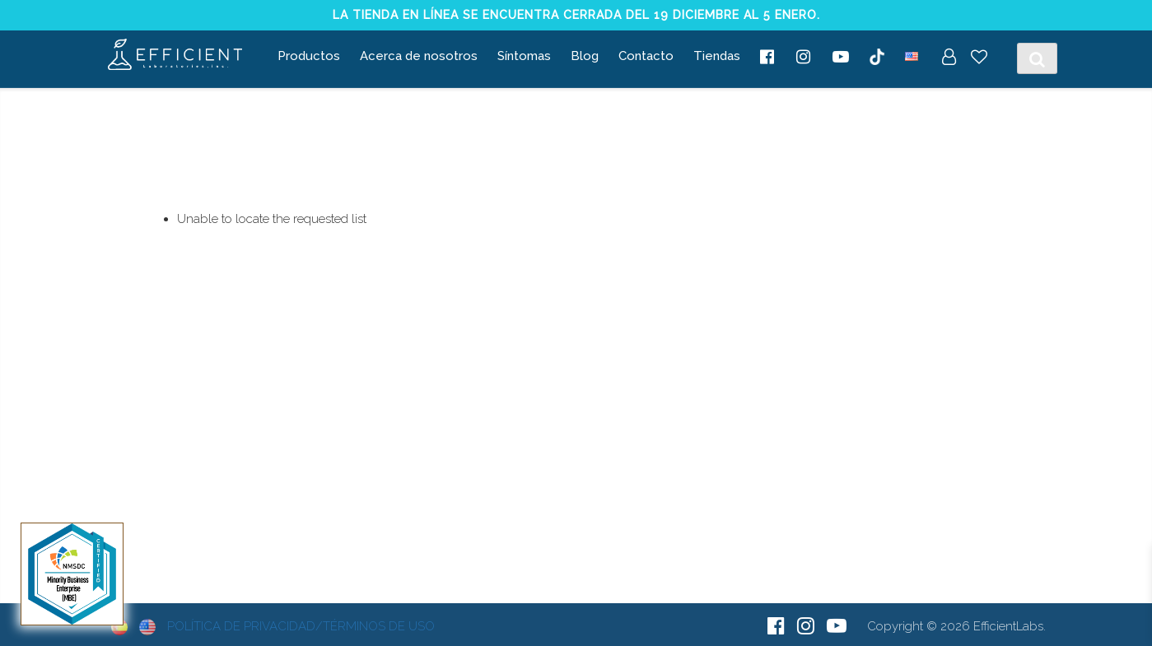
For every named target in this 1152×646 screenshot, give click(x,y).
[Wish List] (979, 58)
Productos (309, 56)
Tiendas (716, 56)
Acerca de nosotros (419, 56)
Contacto (646, 56)
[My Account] (949, 58)
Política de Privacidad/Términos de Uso (301, 626)
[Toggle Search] (1037, 58)
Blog (585, 56)
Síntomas (524, 56)
